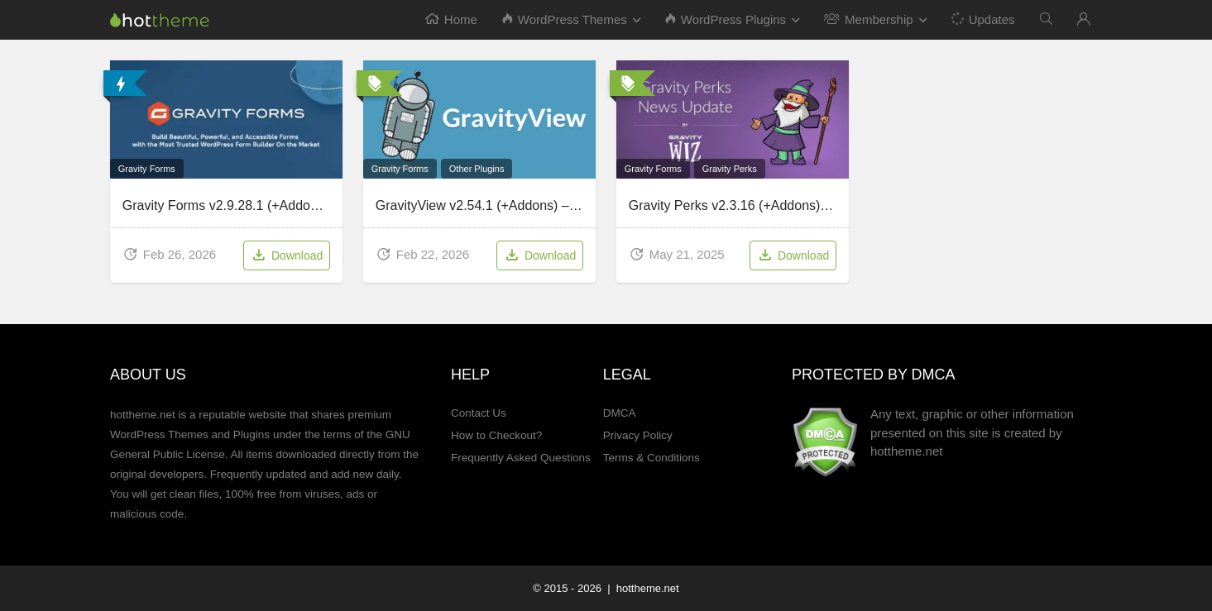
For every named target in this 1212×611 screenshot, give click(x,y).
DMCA (619, 413)
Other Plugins (477, 169)
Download (287, 256)
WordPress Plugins (725, 19)
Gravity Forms (146, 169)
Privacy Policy (638, 435)
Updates (981, 18)
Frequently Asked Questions (521, 457)
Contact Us (478, 413)
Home (451, 19)
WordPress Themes (564, 19)
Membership (868, 19)
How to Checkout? (496, 435)
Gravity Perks (729, 169)
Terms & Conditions (651, 457)
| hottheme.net (642, 588)
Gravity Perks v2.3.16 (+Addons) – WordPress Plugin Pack (801, 205)
